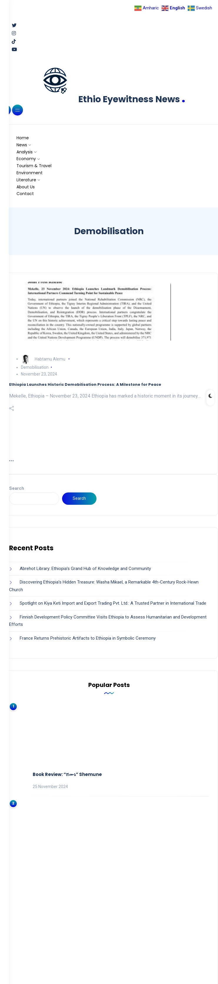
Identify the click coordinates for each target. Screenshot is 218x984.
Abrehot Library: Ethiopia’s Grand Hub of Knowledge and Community (85, 568)
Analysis (24, 152)
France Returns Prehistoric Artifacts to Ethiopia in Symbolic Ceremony (88, 638)
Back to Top (109, 968)
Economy (26, 159)
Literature (26, 180)
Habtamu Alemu (50, 358)
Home (22, 138)
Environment (29, 173)
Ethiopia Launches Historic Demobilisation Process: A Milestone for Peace (85, 384)
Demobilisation (35, 367)
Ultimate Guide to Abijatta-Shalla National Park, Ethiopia (100, 855)
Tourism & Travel (33, 166)
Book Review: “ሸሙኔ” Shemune (67, 734)
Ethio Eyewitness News (131, 99)
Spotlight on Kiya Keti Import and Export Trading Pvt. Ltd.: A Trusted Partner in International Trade (113, 603)
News (21, 145)
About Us (25, 187)
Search (16, 488)
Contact (25, 194)
